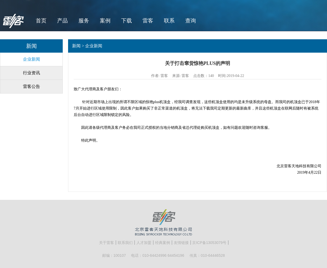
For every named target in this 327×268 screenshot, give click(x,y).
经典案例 (162, 242)
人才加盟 (143, 242)
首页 (41, 21)
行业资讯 (31, 73)
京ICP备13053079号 (209, 242)
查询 (190, 21)
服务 (83, 21)
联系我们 (125, 242)
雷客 (148, 21)
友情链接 (181, 242)
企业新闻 (31, 59)
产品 (62, 21)
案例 (105, 21)
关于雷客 (106, 242)
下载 (126, 21)
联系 (169, 21)
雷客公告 (31, 86)
